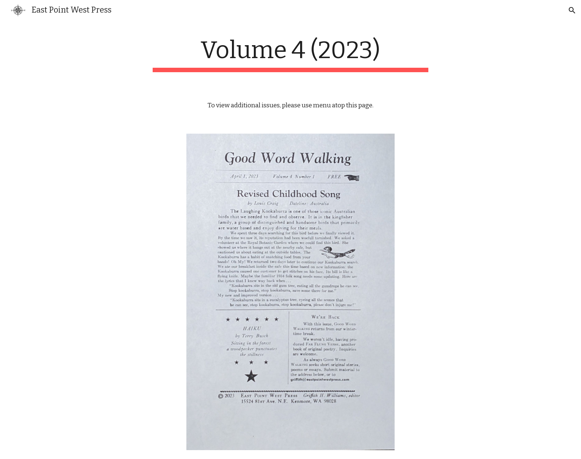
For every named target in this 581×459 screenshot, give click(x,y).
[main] (290, 54)
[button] (572, 10)
